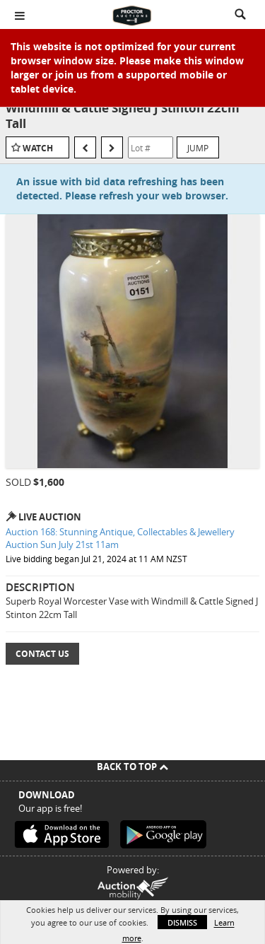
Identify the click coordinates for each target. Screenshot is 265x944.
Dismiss (182, 922)
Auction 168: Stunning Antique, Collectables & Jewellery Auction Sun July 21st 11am (120, 538)
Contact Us (42, 654)
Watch (38, 148)
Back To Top (132, 766)
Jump (197, 147)
